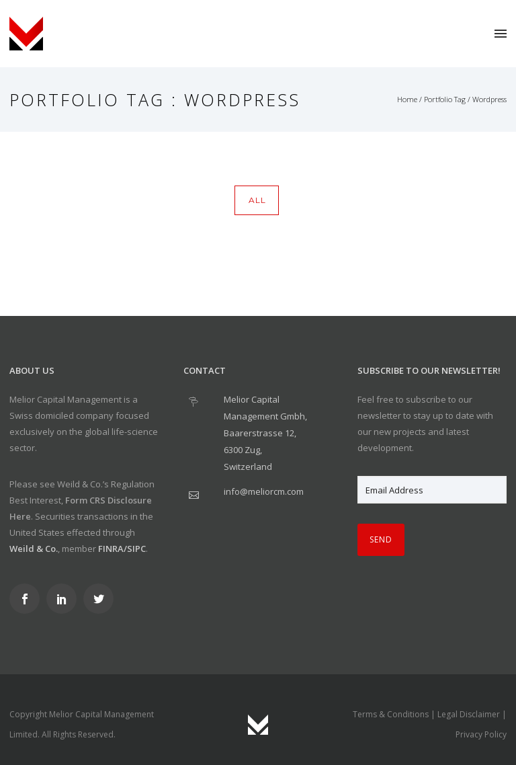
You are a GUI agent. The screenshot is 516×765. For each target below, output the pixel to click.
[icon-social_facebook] (27, 598)
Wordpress (489, 99)
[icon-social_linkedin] (64, 598)
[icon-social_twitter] (101, 598)
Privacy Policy (481, 734)
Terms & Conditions (391, 714)
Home (407, 99)
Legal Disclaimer (468, 714)
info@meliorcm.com (264, 491)
